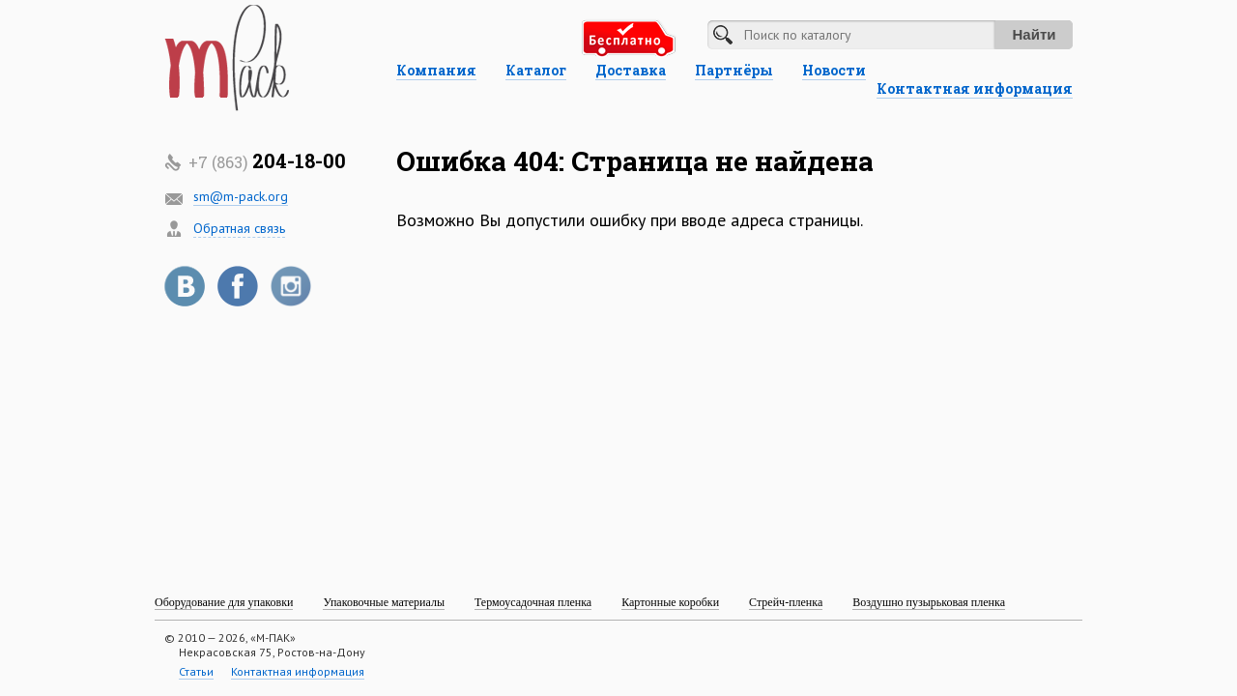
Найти (1034, 34)
